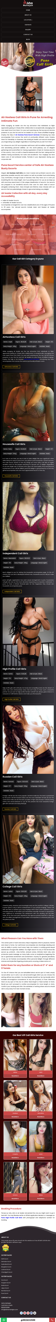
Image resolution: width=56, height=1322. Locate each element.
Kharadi (46, 234)
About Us (28, 15)
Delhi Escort (4, 1259)
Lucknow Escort (5, 1269)
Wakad (42, 244)
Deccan (29, 244)
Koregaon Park (18, 229)
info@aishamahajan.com (9, 1310)
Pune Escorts (17, 224)
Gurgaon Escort (5, 1283)
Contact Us (28, 35)
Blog (28, 39)
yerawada (36, 249)
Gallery (28, 30)
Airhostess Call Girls (11, 367)
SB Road (32, 234)
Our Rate (28, 25)
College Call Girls (10, 925)
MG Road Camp (13, 234)
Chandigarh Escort (6, 1272)
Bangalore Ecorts (6, 1267)
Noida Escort (5, 1285)
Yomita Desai (18, 239)
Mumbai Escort (5, 1291)
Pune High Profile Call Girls (11, 1218)
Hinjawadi (20, 249)
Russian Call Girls (10, 809)
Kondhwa (14, 244)
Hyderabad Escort (6, 1264)
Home (28, 10)
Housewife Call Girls (11, 476)
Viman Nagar (38, 229)
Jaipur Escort (5, 1288)
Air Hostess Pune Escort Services (27, 135)
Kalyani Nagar (37, 224)
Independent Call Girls (12, 591)
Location (28, 20)
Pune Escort (4, 1293)
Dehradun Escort (6, 1261)
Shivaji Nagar (37, 239)
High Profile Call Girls (12, 699)
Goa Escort (4, 1280)
